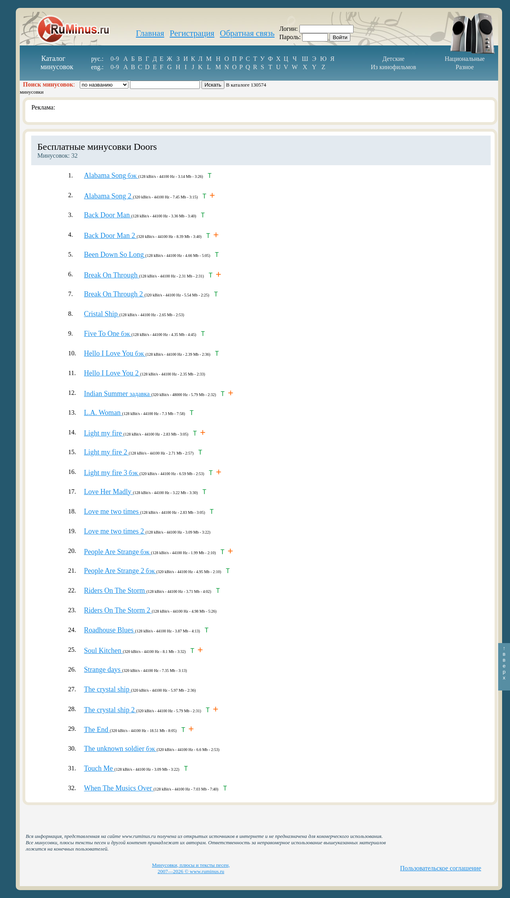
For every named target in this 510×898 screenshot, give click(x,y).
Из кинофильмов (393, 67)
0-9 (115, 58)
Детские (393, 58)
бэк (111, 175)
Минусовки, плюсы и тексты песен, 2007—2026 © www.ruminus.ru (191, 868)
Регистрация (192, 33)
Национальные (465, 58)
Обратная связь (247, 33)
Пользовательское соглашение (440, 868)
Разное (464, 67)
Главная (150, 33)
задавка (117, 394)
